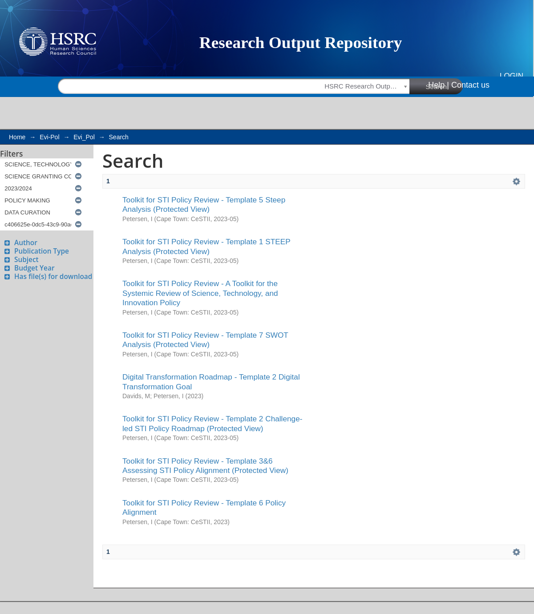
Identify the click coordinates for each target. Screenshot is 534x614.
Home (17, 137)
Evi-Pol (49, 137)
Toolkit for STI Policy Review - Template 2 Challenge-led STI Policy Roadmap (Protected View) (212, 423)
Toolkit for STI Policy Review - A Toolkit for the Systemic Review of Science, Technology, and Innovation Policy (200, 293)
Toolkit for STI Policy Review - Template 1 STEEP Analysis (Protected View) (206, 246)
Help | (438, 85)
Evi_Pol (83, 137)
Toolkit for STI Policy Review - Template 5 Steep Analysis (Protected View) (203, 204)
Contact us (470, 85)
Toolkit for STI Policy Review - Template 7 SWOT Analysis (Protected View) (205, 340)
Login (511, 76)
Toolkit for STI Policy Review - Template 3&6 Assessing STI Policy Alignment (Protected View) (205, 465)
